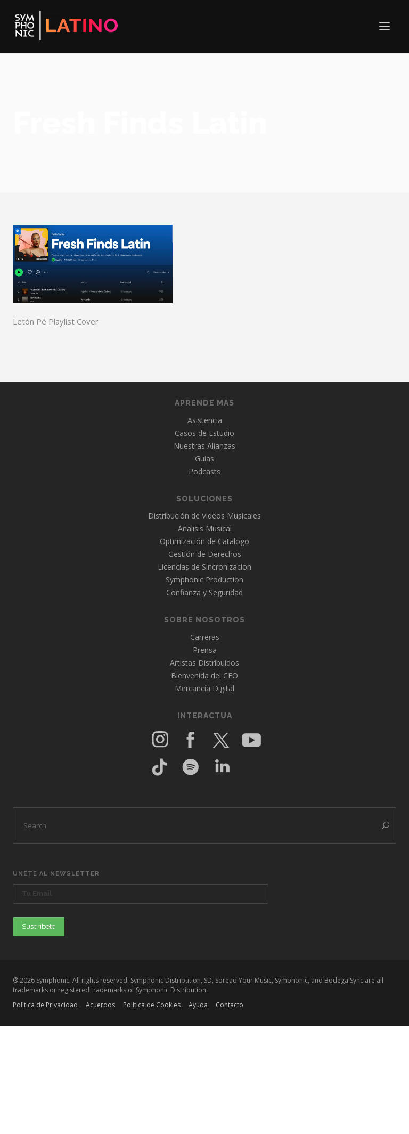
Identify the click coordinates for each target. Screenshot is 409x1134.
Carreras (204, 637)
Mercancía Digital (204, 688)
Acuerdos (100, 1004)
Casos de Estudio (204, 433)
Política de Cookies (152, 1004)
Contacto (229, 1004)
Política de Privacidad (45, 1004)
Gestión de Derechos (204, 554)
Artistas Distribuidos (204, 663)
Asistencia (204, 420)
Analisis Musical (205, 528)
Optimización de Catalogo (204, 541)
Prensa (205, 650)
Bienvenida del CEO (204, 675)
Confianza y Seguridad (204, 592)
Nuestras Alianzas (204, 446)
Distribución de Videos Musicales (204, 516)
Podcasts (204, 471)
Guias (204, 458)
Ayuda (198, 1004)
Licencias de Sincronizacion (204, 567)
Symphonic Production (204, 579)
